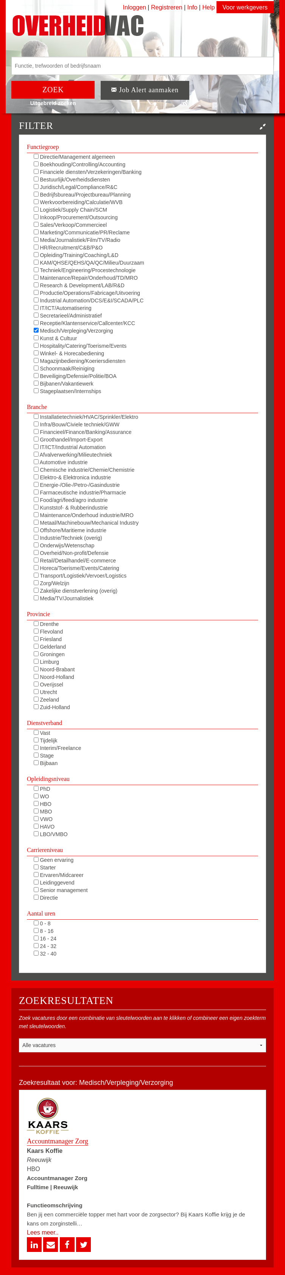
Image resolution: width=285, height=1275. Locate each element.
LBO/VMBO (51, 834)
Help (208, 7)
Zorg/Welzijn (51, 583)
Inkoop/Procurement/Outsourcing (76, 217)
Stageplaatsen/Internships (67, 391)
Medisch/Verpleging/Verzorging (73, 331)
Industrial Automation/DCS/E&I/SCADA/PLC (89, 300)
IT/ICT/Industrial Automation (70, 447)
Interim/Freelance (57, 748)
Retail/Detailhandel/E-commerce (75, 561)
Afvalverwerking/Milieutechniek (73, 455)
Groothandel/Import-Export (68, 440)
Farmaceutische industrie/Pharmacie (80, 493)
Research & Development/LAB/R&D (79, 285)
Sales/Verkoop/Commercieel (70, 225)
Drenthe (46, 624)
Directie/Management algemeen (74, 157)
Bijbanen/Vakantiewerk (63, 384)
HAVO (44, 827)
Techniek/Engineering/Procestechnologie (85, 270)
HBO (42, 804)
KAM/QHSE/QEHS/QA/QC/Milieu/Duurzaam (89, 263)
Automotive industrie (61, 462)
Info (192, 7)
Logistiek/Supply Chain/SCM (70, 210)
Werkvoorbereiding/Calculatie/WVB (78, 202)
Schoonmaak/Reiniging (64, 369)
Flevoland (48, 632)
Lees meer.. (43, 1232)
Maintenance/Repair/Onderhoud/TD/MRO (86, 278)
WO (41, 796)
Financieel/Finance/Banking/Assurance (83, 432)
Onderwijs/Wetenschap (64, 545)
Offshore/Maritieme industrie (70, 530)
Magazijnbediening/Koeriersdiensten (80, 361)
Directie (46, 898)
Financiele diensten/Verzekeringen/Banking (88, 172)
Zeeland (46, 700)
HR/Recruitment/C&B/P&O (68, 248)
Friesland (48, 639)
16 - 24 (45, 939)
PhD (42, 789)
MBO (43, 812)
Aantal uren (41, 913)
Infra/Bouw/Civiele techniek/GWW (77, 424)
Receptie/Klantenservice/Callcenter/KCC (84, 323)
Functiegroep (43, 147)
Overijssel (48, 685)
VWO (43, 819)
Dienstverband (44, 723)
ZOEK (53, 89)
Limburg (46, 662)
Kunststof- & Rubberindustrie (71, 508)
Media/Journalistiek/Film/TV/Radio (77, 240)
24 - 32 (45, 946)
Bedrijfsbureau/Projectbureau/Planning (82, 195)
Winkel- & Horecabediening (69, 353)
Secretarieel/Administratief (68, 316)
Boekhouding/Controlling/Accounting (80, 164)
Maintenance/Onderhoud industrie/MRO (84, 515)
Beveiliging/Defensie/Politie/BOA (75, 376)
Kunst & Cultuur (55, 338)
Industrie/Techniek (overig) (68, 538)
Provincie (38, 614)
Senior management (61, 890)
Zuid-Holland (52, 707)
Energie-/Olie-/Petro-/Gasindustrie (77, 485)
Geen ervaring (54, 860)
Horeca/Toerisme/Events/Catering (76, 568)
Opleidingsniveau (48, 779)
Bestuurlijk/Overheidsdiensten (72, 180)
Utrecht (45, 692)
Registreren (167, 7)
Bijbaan (46, 763)
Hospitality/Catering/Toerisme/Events (80, 346)
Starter (45, 867)
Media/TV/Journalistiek (64, 598)
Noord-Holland (54, 677)
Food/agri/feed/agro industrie (71, 500)
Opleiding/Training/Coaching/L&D (76, 255)
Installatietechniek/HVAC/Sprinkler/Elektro (86, 417)
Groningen (49, 654)
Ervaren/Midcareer (59, 875)
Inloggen (134, 7)
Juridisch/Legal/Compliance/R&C (76, 187)
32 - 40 (45, 954)
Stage (44, 756)
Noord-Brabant (54, 669)
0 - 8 (42, 923)
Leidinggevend (54, 883)
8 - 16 (44, 931)
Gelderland (50, 647)
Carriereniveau (45, 850)
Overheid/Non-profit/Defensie (71, 553)
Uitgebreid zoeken (53, 103)
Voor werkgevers (245, 7)
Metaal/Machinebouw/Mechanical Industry (86, 523)
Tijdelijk (46, 740)
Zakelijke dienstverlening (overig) (76, 591)
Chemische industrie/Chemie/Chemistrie (84, 470)
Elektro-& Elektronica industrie (72, 477)
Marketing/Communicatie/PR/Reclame (82, 232)
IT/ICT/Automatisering (63, 308)
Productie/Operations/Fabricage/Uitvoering (87, 293)
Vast (42, 733)
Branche (37, 407)
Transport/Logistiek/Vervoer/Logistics (80, 576)
